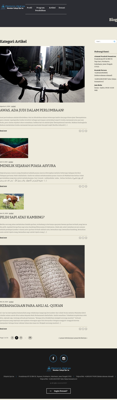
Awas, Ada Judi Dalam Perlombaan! (32, 110)
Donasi (62, 8)
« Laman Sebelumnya (65, 338)
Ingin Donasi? (58, 391)
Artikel (52, 8)
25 (30, 338)
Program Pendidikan (40, 9)
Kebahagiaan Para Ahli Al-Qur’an (31, 306)
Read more (3, 131)
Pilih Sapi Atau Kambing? (22, 217)
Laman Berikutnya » (80, 338)
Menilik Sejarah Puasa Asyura (28, 166)
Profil (29, 8)
